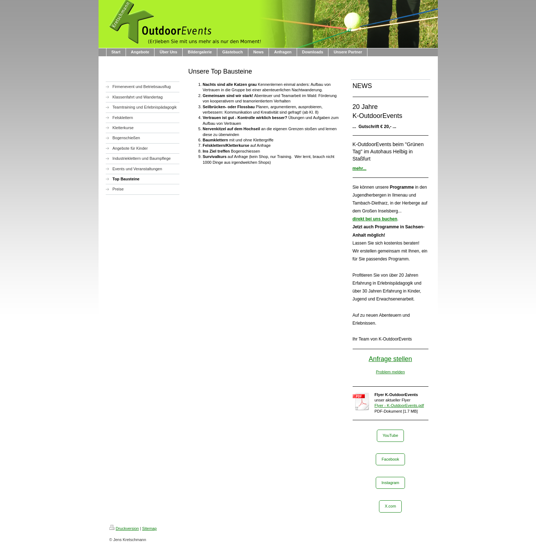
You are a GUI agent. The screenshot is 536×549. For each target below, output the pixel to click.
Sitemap (149, 528)
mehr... (360, 168)
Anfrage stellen (390, 359)
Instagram (390, 482)
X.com (390, 506)
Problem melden (390, 372)
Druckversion (124, 528)
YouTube (390, 435)
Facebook (390, 459)
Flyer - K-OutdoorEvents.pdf (399, 405)
